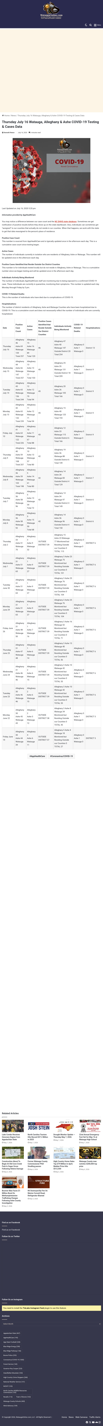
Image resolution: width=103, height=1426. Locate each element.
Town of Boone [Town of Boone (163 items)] (23, 1397)
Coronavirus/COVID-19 (62, 756)
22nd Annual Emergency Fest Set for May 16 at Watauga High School (89, 1137)
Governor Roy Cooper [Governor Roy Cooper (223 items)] (12, 1369)
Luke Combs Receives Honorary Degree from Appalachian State (11, 1137)
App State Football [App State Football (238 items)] (11, 1342)
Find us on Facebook (11, 1230)
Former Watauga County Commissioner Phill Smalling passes (38, 1163)
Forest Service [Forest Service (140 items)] (10, 1364)
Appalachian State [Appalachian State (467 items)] (11, 1333)
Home (6, 115)
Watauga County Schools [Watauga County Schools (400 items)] (14, 1401)
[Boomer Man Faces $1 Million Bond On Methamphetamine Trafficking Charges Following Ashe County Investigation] (13, 1182)
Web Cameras (81, 1417)
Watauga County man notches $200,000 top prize (88, 1163)
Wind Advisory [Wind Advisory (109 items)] (10, 1406)
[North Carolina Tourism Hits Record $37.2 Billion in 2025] (39, 1126)
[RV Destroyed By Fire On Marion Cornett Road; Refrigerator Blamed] (39, 1182)
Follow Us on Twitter (11, 1236)
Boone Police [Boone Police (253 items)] (10, 1355)
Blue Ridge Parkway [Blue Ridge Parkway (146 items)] (12, 1351)
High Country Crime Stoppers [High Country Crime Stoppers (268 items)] (15, 1377)
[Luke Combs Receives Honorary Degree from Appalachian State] (13, 1126)
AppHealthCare (38, 756)
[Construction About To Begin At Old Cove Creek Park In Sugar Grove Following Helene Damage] (13, 1153)
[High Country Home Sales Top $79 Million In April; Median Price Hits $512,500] (64, 1153)
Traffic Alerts (94, 1417)
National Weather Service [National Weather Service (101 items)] (14, 1382)
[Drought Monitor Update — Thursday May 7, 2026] (64, 1126)
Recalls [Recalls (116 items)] (8, 1397)
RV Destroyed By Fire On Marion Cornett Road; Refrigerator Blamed (38, 1193)
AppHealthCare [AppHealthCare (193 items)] (10, 1338)
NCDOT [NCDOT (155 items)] (8, 1386)
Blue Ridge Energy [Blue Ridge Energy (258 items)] (11, 1346)
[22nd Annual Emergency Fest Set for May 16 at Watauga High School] (90, 1126)
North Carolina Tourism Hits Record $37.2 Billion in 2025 (38, 1137)
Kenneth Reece (9, 132)
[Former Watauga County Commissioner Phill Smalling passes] (39, 1153)
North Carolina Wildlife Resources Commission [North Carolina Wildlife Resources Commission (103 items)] (15, 1391)
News (13, 115)
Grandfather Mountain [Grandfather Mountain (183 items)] (13, 1373)
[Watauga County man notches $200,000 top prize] (90, 1153)
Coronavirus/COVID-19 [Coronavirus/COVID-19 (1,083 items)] (13, 1360)
